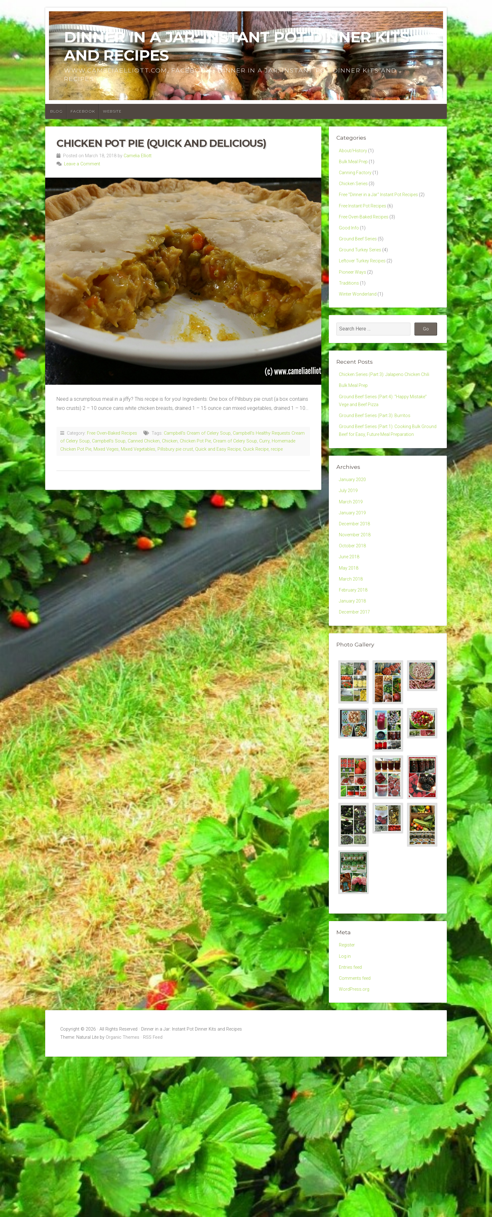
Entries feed (352, 1026)
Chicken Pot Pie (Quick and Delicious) (161, 143)
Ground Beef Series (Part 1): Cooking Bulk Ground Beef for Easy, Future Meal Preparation (384, 467)
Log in (345, 1014)
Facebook (83, 111)
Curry (264, 441)
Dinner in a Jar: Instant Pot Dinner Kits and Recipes (236, 46)
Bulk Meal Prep (355, 163)
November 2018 (357, 583)
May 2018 (350, 619)
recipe (277, 449)
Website (112, 111)
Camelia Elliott (138, 155)
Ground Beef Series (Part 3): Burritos (378, 445)
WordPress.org (355, 1051)
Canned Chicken (144, 441)
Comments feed (357, 1039)
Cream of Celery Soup (235, 441)
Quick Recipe (256, 449)
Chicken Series (355, 187)
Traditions (349, 297)
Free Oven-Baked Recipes (112, 433)
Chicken (170, 441)
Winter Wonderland (359, 309)
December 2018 (357, 571)
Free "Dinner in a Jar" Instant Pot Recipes (384, 200)
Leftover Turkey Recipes (365, 273)
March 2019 (352, 546)
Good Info (350, 236)
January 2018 (354, 656)
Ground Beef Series (360, 248)
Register (348, 1002)
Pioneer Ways (354, 285)
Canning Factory (357, 175)
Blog (56, 111)
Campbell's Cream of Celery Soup (197, 433)
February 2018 (355, 644)
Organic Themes (122, 1099)
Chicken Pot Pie (195, 441)
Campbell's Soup (109, 441)
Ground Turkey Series (362, 261)
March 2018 (352, 632)
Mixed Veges (106, 449)
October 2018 (354, 595)
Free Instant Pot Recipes (366, 212)
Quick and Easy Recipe (218, 449)
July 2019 (349, 534)
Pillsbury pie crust (175, 449)
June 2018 (350, 607)
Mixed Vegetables (138, 449)
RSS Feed (153, 1099)
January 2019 (354, 558)
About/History (354, 151)
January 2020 (354, 522)
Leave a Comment (82, 164)
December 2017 (357, 668)
